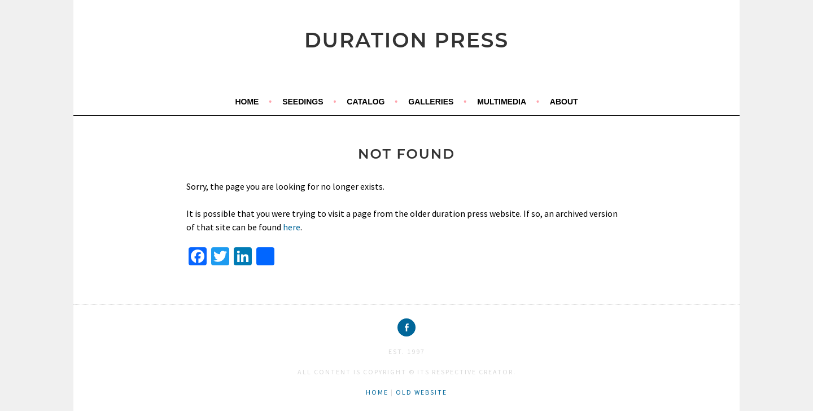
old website (421, 392)
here (291, 227)
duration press (406, 40)
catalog (365, 101)
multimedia (501, 101)
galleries (430, 101)
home (247, 101)
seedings (302, 101)
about (564, 101)
